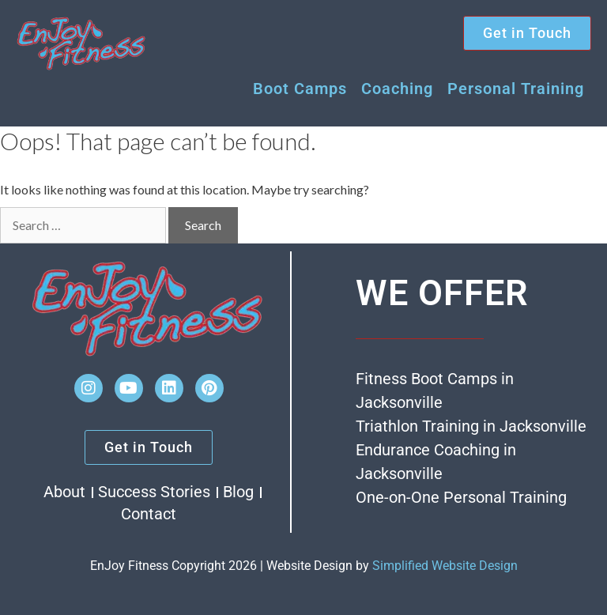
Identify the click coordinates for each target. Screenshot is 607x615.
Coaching (397, 88)
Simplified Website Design (445, 565)
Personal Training (515, 88)
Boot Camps (300, 88)
